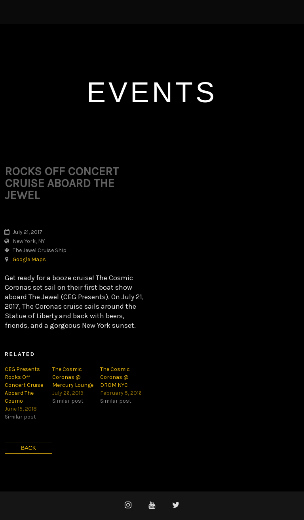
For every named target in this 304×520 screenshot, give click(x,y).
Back (28, 448)
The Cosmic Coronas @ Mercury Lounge (72, 377)
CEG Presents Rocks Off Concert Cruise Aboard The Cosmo (24, 385)
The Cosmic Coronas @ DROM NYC (115, 377)
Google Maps (29, 259)
